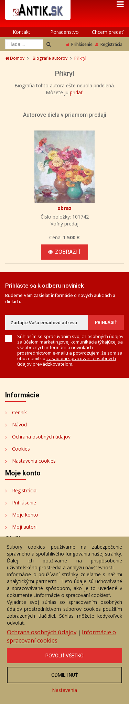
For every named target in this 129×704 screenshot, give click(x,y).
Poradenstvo (64, 32)
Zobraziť (64, 252)
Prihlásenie (79, 44)
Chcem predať (107, 32)
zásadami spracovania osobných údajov (66, 361)
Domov (14, 58)
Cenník (19, 412)
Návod (19, 424)
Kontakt (21, 32)
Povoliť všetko (64, 655)
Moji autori (24, 526)
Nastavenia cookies (34, 460)
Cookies (21, 448)
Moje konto (25, 514)
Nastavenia (64, 690)
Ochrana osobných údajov (41, 436)
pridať (76, 92)
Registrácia (108, 44)
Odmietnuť (64, 675)
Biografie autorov (50, 58)
